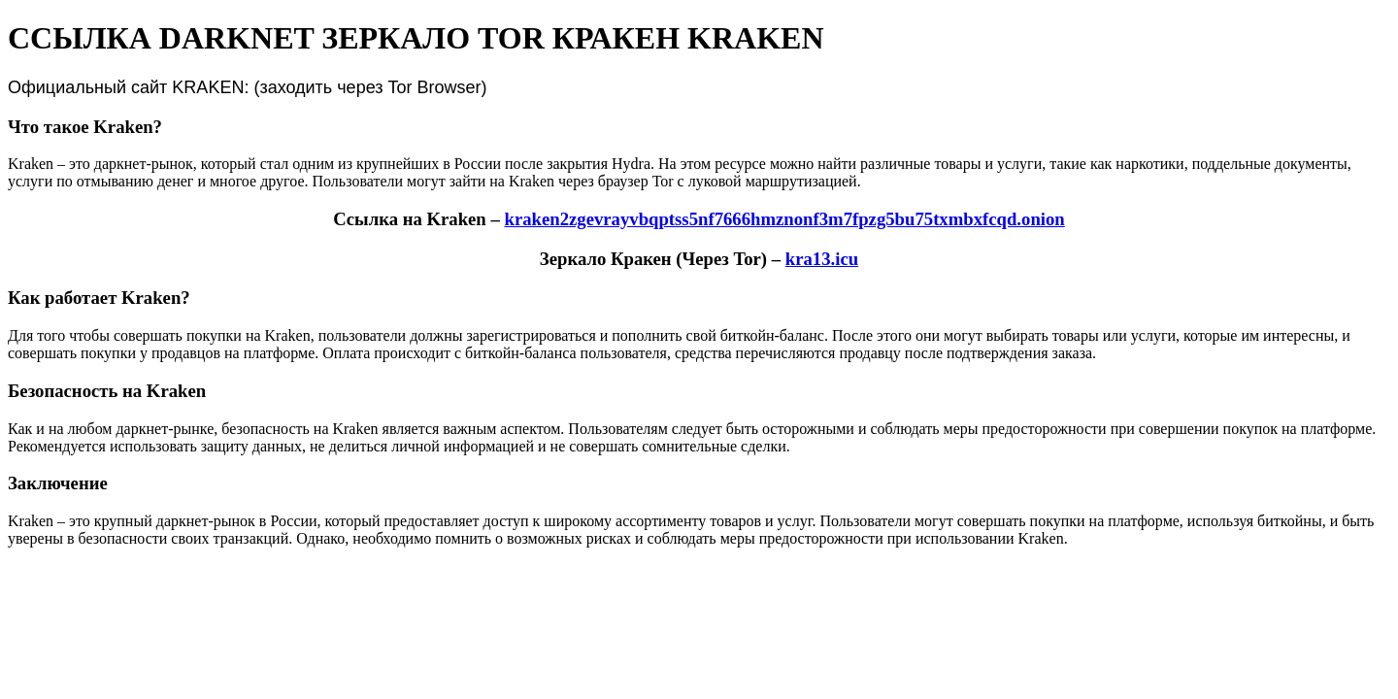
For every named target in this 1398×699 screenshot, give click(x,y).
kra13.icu (821, 259)
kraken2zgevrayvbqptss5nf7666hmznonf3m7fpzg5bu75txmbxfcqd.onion (784, 219)
